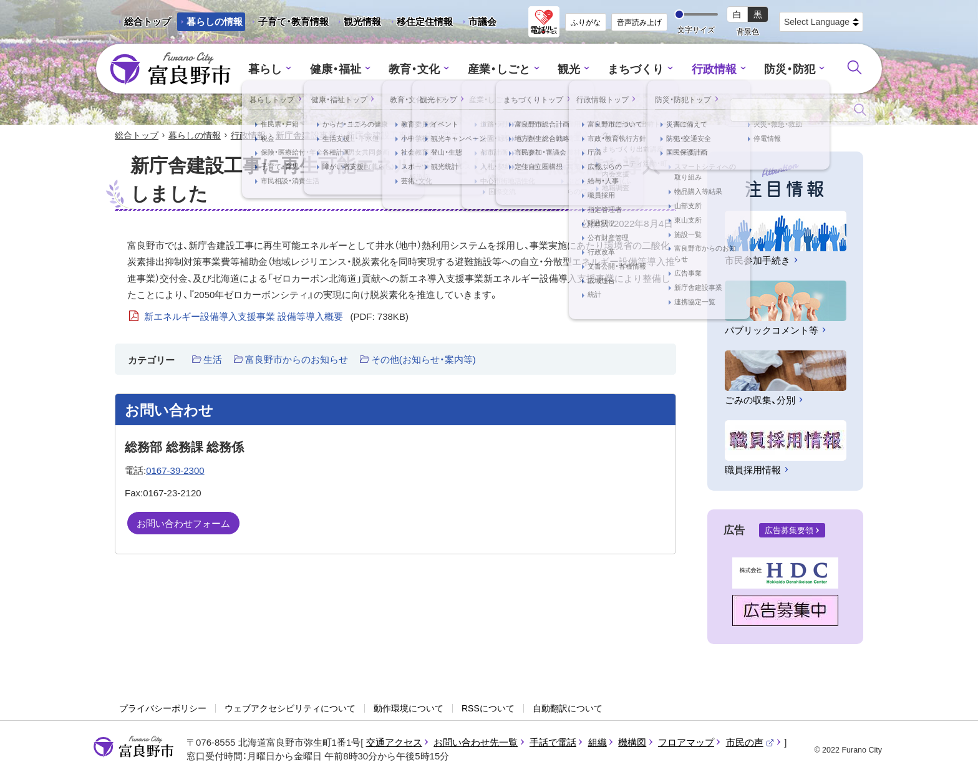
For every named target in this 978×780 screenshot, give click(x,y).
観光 (567, 69)
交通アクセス (394, 743)
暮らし (276, 69)
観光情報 (357, 23)
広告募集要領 (789, 531)
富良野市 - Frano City (170, 69)
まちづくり (632, 69)
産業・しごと (499, 69)
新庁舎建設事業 (306, 136)
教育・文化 (419, 69)
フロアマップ (686, 743)
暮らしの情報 (214, 21)
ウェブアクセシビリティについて (290, 709)
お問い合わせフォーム (183, 524)
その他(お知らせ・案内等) (423, 360)
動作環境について (408, 709)
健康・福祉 (343, 69)
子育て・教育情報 (293, 21)
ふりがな (586, 22)
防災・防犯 (780, 69)
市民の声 (750, 743)
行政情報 (707, 69)
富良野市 (133, 747)
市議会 (482, 21)
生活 (212, 360)
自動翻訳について (568, 709)
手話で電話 (553, 743)
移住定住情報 (420, 23)
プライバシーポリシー (162, 709)
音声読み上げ (639, 22)
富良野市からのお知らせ (296, 360)
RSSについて (488, 709)
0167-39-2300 (175, 471)
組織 (597, 743)
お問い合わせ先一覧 (475, 743)
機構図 (632, 743)
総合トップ (147, 21)
